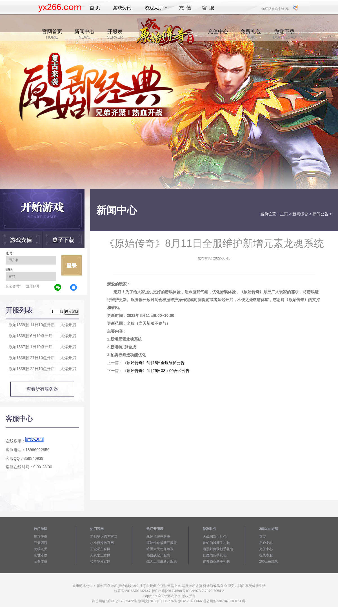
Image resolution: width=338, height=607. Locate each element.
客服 (208, 7)
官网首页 (52, 34)
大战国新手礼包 (214, 537)
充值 (185, 7)
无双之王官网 (100, 555)
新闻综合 (300, 214)
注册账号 (33, 286)
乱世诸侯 (40, 555)
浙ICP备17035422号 (121, 601)
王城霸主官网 (100, 549)
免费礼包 (251, 34)
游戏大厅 (154, 7)
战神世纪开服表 (158, 537)
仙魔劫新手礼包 (214, 555)
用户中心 (266, 543)
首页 (95, 7)
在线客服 (266, 555)
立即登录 (71, 265)
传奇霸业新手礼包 (216, 561)
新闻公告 (320, 214)
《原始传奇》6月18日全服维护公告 (153, 362)
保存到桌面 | (271, 8)
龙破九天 (40, 549)
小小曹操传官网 (102, 543)
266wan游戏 (268, 561)
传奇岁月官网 (100, 561)
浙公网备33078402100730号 (224, 601)
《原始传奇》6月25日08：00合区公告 (156, 370)
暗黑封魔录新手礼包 (218, 549)
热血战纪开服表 (158, 555)
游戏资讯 (122, 7)
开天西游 (40, 543)
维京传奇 (40, 537)
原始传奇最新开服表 (161, 543)
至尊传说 (40, 561)
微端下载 (284, 34)
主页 (284, 214)
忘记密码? (13, 286)
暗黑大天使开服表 (160, 549)
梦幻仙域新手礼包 (216, 543)
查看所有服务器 (42, 389)
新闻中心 (84, 34)
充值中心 (218, 34)
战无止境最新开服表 (161, 561)
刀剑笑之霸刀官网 (103, 537)
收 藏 (284, 8)
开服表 (115, 34)
